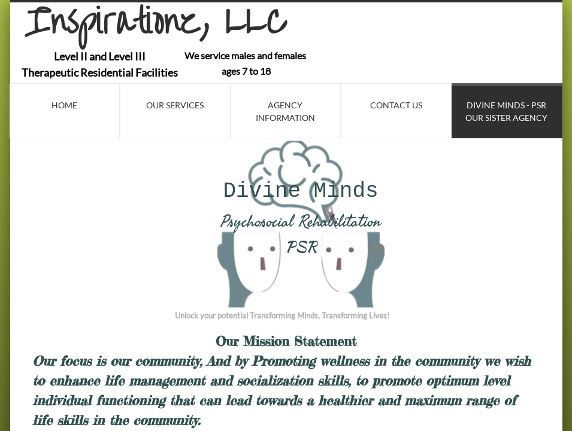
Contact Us (396, 105)
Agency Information (285, 111)
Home (64, 105)
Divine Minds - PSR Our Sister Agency (506, 111)
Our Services (175, 105)
